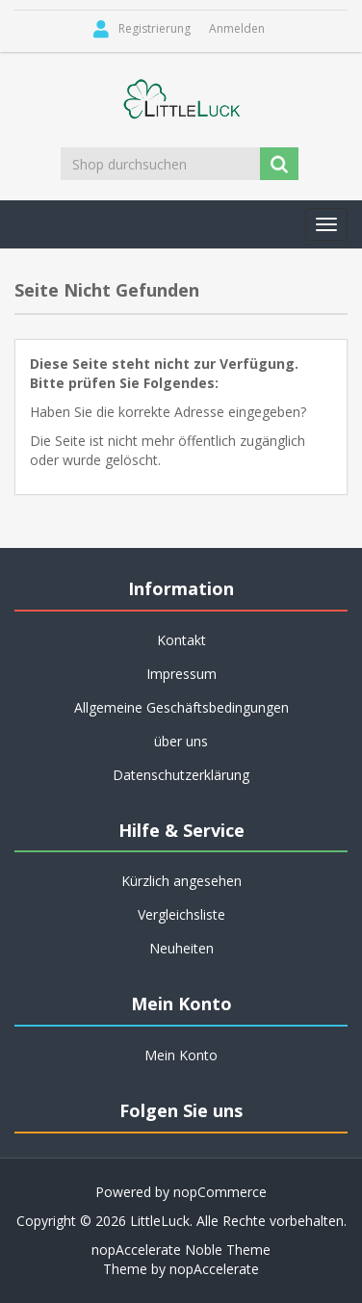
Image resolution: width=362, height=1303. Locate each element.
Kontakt (181, 640)
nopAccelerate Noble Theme (181, 1249)
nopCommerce (220, 1192)
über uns (181, 741)
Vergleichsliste (181, 914)
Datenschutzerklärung (181, 775)
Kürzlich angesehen (181, 881)
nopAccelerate (214, 1269)
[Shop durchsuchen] (162, 163)
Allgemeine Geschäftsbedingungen (181, 707)
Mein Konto (181, 1055)
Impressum (181, 674)
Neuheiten (181, 948)
